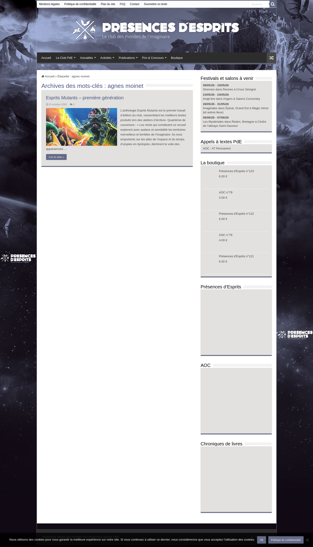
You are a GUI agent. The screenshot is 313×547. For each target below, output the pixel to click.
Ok (261, 540)
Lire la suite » (56, 157)
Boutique (177, 58)
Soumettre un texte (155, 4)
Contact (134, 4)
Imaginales (210, 108)
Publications (127, 58)
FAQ (122, 4)
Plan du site (108, 4)
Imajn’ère (209, 98)
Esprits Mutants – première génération (85, 97)
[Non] (307, 540)
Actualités (86, 58)
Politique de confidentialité (80, 4)
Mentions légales (49, 4)
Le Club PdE (64, 58)
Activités (105, 58)
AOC (206, 148)
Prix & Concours (153, 58)
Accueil (46, 58)
